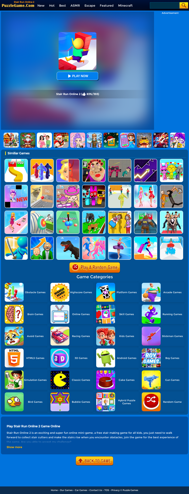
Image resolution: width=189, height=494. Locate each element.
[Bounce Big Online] (68, 212)
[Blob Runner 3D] (42, 160)
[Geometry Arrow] (145, 160)
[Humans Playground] (171, 186)
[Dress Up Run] (16, 212)
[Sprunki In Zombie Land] (93, 186)
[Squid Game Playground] (119, 160)
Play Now (77, 76)
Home (54, 490)
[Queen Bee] (145, 186)
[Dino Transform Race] (68, 238)
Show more (14, 447)
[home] (18, 5)
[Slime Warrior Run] (119, 186)
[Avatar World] (68, 186)
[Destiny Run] (68, 160)
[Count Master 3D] (171, 238)
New (41, 5)
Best (62, 5)
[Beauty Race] (119, 238)
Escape (89, 5)
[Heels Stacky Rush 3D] (145, 238)
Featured (107, 5)
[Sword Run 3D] (16, 238)
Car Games (81, 490)
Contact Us (95, 490)
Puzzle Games (130, 490)
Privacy (115, 490)
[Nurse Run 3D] (42, 212)
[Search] (164, 5)
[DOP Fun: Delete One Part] (119, 212)
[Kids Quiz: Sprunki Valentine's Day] (171, 160)
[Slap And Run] (93, 238)
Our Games (66, 490)
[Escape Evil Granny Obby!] (93, 160)
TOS (106, 490)
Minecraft (125, 5)
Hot (52, 5)
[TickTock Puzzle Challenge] (42, 186)
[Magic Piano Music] (16, 186)
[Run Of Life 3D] (42, 238)
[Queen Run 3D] (171, 212)
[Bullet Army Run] (16, 160)
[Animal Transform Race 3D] (93, 212)
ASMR (75, 5)
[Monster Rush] (145, 212)
